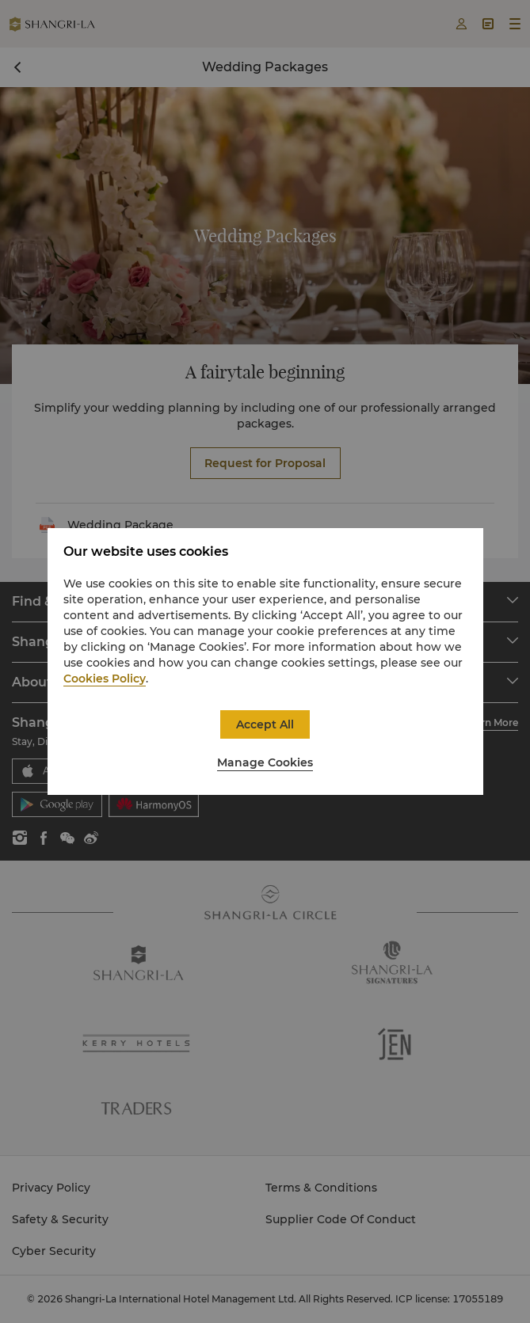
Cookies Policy (104, 678)
